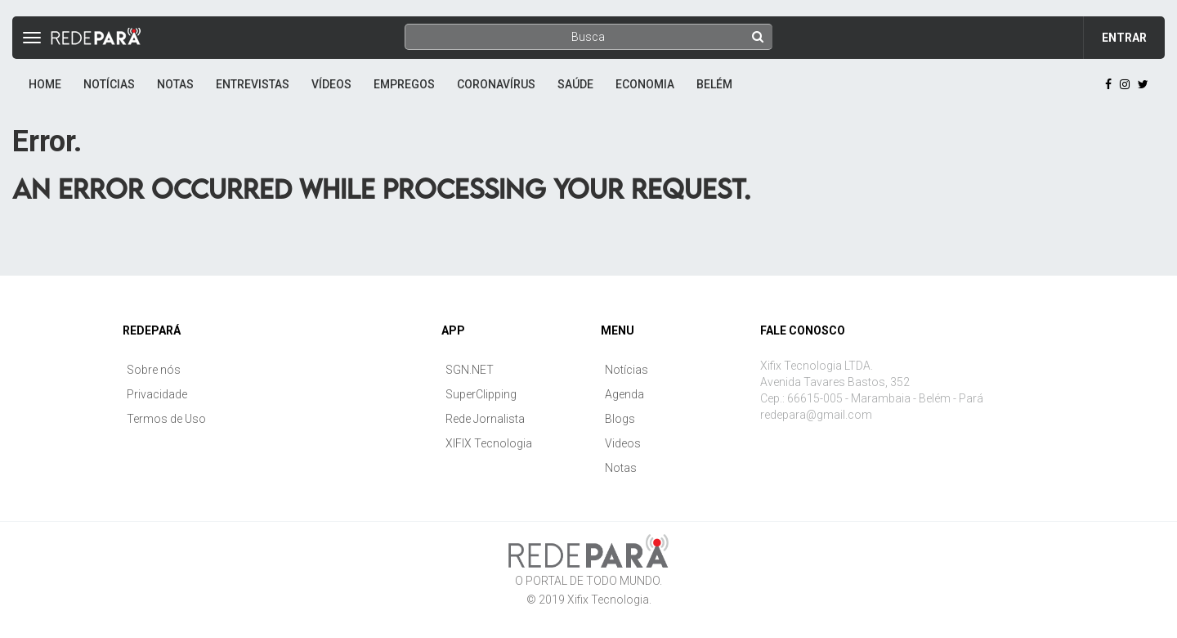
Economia (644, 84)
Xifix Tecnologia (608, 599)
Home (45, 84)
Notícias (109, 84)
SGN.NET (469, 369)
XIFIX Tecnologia (488, 443)
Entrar (1124, 37)
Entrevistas (252, 84)
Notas (175, 84)
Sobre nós (154, 369)
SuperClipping (481, 394)
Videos (623, 443)
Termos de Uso (166, 418)
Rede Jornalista (485, 418)
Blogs (620, 418)
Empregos (404, 84)
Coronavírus (496, 84)
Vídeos (331, 84)
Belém (714, 84)
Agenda (624, 394)
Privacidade (157, 394)
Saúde (575, 84)
